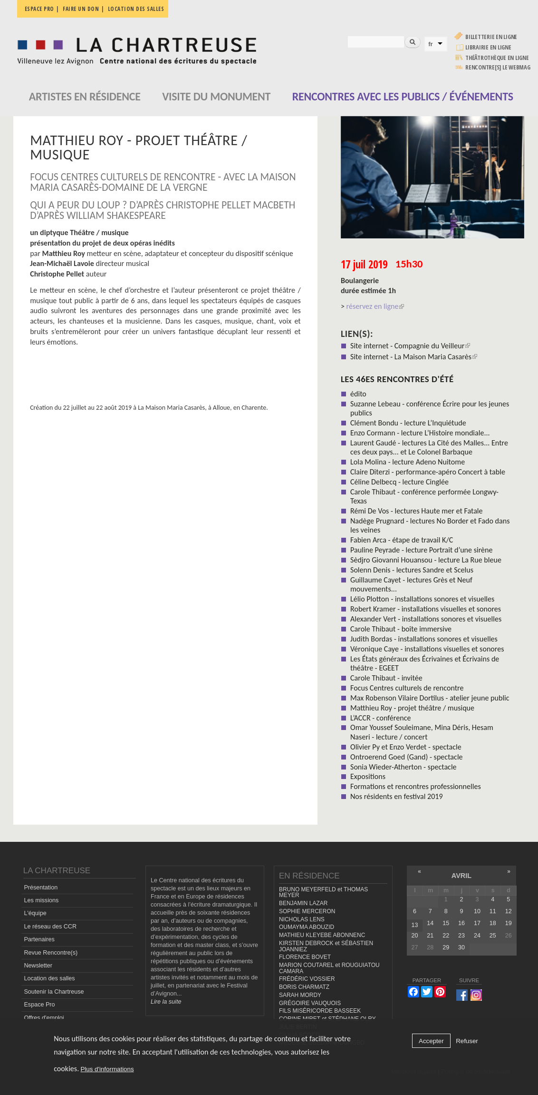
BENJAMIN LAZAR (303, 903)
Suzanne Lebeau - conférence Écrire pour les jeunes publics (429, 408)
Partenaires (39, 939)
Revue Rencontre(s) (50, 952)
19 (508, 923)
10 (477, 911)
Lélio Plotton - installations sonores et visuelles (422, 598)
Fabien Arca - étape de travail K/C (401, 539)
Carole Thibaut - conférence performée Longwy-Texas (424, 496)
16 (461, 923)
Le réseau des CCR (50, 926)
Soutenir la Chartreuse (54, 991)
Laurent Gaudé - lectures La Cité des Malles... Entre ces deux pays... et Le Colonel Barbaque (429, 447)
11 (493, 911)
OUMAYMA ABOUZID (306, 927)
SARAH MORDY (300, 995)
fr (430, 44)
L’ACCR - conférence (380, 717)
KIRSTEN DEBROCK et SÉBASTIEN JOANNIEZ (326, 946)
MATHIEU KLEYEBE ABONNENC (322, 935)
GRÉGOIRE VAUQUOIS (310, 1003)
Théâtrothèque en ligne (497, 58)
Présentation (41, 887)
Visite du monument (216, 96)
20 (414, 935)
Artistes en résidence (85, 96)
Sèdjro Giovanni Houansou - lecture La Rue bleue (425, 559)
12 (508, 911)
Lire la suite (166, 1001)
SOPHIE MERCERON (307, 911)
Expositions (367, 776)
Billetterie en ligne (491, 37)
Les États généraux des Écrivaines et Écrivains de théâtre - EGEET (424, 663)
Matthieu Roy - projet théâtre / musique (412, 707)
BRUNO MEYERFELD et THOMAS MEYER (323, 892)
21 (430, 935)
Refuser (467, 1041)
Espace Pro (39, 1004)
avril (461, 875)
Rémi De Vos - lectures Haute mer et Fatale (416, 510)
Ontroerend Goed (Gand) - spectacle (406, 756)
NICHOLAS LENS (302, 919)
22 (445, 935)
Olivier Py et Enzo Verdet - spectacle (405, 746)
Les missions (41, 900)
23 (461, 935)
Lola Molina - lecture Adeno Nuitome (407, 461)
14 (430, 923)
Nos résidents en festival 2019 (396, 796)
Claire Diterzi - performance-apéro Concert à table (427, 471)
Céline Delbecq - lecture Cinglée (399, 481)
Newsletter (38, 965)
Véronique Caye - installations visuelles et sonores (427, 648)
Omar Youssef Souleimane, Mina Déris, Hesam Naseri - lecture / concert (421, 732)
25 (493, 935)
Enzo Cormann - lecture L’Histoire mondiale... (420, 432)
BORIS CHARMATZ (304, 987)
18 (493, 923)
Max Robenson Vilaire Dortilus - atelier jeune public (429, 697)
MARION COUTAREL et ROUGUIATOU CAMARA (329, 968)
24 (477, 935)
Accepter (431, 1041)
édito (358, 393)
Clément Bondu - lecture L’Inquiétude (408, 422)
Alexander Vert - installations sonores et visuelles (425, 618)
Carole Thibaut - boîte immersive (401, 628)
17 (477, 923)
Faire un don (81, 8)
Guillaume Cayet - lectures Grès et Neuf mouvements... (411, 584)
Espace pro (39, 8)
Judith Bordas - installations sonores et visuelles (424, 638)
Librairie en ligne (488, 47)
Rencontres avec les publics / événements (402, 96)
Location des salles (136, 8)
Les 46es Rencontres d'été (397, 379)
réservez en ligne (375, 306)
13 (414, 925)
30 (461, 947)
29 (445, 947)
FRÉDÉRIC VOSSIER (307, 979)
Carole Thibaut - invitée (386, 677)
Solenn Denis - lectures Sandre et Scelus (411, 569)
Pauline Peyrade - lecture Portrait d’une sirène (421, 549)
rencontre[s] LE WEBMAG (497, 67)
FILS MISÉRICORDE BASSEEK (320, 1010)
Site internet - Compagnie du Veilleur (410, 345)
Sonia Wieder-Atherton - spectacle (403, 766)
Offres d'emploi (44, 1018)
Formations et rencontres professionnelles (415, 786)
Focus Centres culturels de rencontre (407, 687)
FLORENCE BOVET (305, 957)
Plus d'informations (107, 1069)
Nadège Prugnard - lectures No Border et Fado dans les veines (430, 525)
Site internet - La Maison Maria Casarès (413, 356)
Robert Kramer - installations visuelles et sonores (425, 608)
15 (445, 923)
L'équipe (35, 913)
